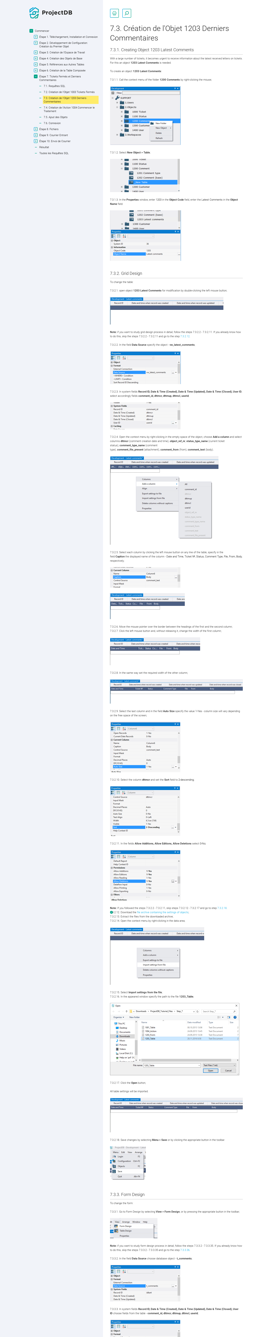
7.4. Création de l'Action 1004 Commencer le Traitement (69, 109)
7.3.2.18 (222, 908)
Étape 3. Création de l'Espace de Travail (61, 52)
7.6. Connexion (52, 123)
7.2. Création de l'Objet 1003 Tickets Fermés (69, 92)
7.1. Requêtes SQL (54, 86)
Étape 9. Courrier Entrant (53, 135)
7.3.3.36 (185, 1250)
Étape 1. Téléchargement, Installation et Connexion (68, 37)
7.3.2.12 (185, 336)
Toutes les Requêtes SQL (54, 153)
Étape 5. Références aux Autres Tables (61, 64)
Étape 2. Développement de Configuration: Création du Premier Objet (63, 44)
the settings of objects (175, 912)
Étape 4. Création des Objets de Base (60, 58)
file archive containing (149, 912)
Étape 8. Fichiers (48, 129)
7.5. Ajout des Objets (56, 117)
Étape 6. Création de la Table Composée (62, 70)
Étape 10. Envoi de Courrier (54, 141)
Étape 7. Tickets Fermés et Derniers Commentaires (59, 78)
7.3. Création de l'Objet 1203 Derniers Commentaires (65, 99)
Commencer (41, 31)
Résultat (44, 147)
